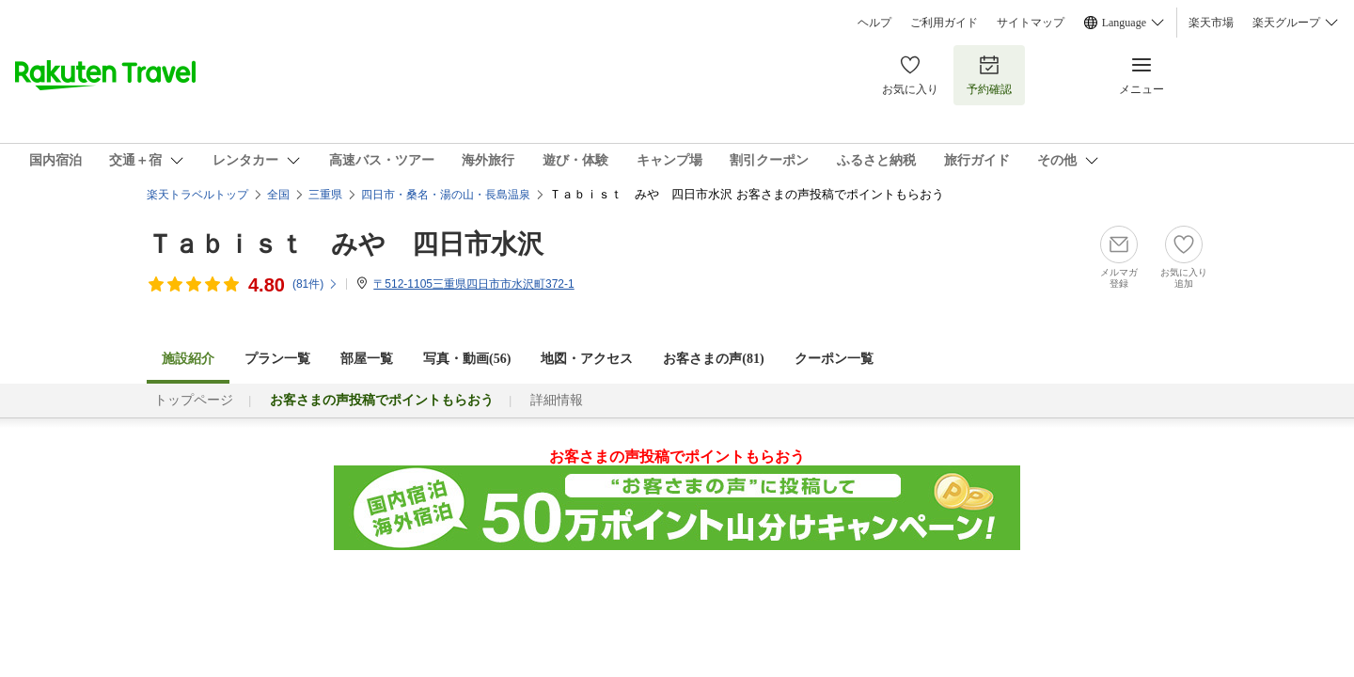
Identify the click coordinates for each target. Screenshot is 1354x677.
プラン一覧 (277, 359)
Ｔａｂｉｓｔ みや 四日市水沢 (345, 244)
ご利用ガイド (944, 22)
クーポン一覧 (834, 359)
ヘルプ (874, 22)
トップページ (193, 400)
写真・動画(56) (467, 359)
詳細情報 (556, 400)
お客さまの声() (713, 359)
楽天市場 (1211, 22)
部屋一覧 (366, 359)
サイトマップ (1030, 22)
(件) (315, 284)
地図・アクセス (587, 359)
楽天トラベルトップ (197, 194)
